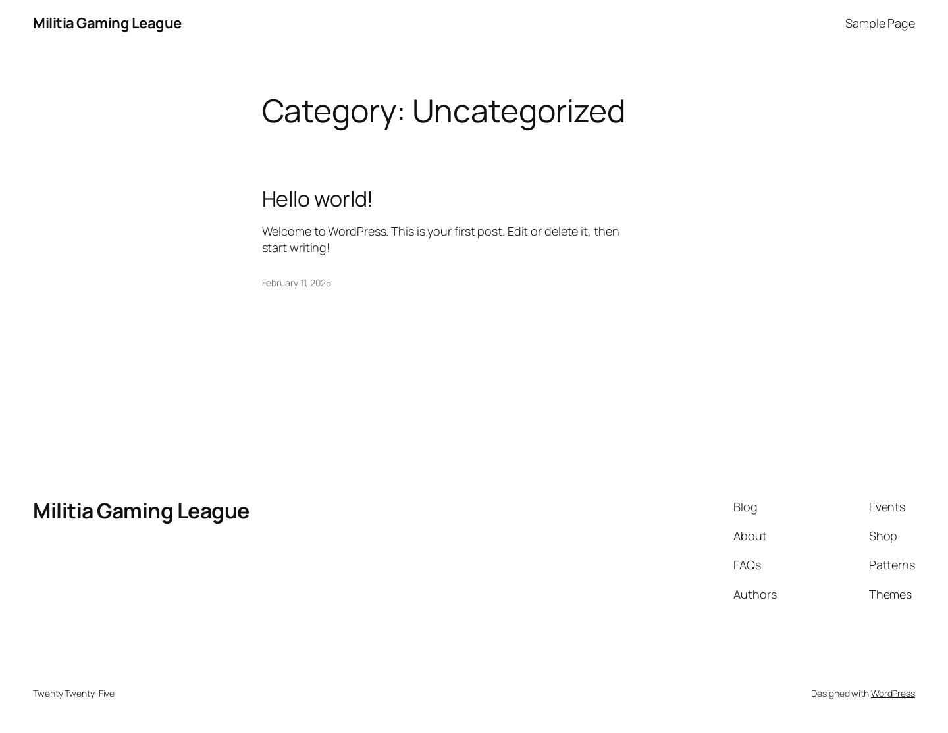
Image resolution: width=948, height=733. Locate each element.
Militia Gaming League (107, 23)
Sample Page (880, 23)
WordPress (893, 693)
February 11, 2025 (296, 282)
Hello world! (318, 199)
